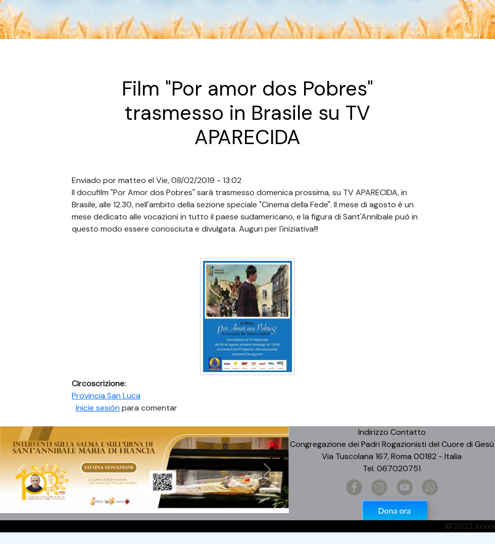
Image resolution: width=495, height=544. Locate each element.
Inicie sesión (98, 407)
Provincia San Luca (106, 395)
